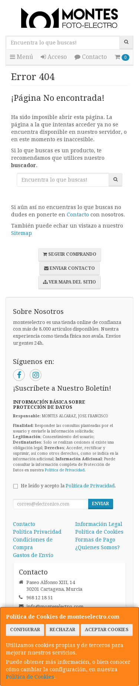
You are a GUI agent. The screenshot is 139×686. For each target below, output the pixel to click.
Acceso (54, 56)
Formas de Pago (95, 540)
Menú (21, 56)
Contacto (91, 56)
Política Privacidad (37, 532)
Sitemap (21, 233)
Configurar (25, 629)
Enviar (100, 503)
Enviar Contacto (69, 268)
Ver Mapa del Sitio (69, 282)
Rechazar (62, 629)
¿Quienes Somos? (97, 547)
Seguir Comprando (69, 254)
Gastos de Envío (33, 555)
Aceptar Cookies (107, 629)
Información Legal (98, 524)
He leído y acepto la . (68, 485)
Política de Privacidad (65, 470)
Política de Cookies (30, 677)
